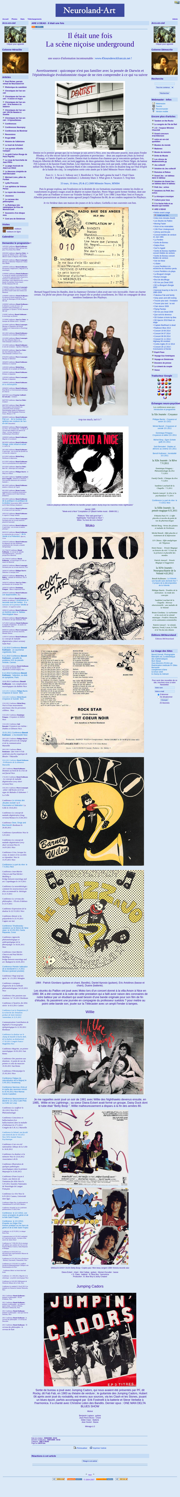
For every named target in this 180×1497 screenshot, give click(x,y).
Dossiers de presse (161, 363)
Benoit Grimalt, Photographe (163, 654)
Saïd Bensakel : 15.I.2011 (165, 448)
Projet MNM (9, 138)
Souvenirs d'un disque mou (14, 214)
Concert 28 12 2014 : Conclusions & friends (162, 348)
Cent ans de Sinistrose (14, 219)
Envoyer (165, 700)
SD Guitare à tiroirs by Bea (165, 317)
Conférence (7, 1213)
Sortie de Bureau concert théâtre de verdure (164, 257)
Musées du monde (161, 145)
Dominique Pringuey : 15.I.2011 (165, 434)
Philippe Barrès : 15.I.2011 (165, 420)
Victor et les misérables (163, 226)
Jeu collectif (158, 165)
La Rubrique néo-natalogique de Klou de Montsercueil (13, 207)
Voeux (156, 370)
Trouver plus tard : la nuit (164, 303)
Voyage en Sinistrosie (162, 359)
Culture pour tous (161, 200)
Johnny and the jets (162, 232)
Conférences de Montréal (15, 131)
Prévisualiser (80, 1448)
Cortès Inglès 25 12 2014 (164, 344)
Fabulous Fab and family (164, 295)
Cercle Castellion (9, 1094)
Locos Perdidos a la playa (164, 271)
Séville (23, 605)
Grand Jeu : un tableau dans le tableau (163, 177)
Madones (157, 149)
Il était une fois (162, 215)
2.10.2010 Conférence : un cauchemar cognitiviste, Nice (14, 650)
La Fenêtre (158, 240)
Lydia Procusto (10, 183)
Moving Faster (160, 224)
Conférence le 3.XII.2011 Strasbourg (14, 1080)
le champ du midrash (160, 674)
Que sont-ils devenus (163, 315)
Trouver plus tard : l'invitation (166, 301)
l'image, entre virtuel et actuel (14, 444)
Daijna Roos (159, 245)
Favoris (158, 106)
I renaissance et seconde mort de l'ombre (15, 601)
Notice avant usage (162, 212)
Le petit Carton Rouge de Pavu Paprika (15, 155)
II (25, 602)
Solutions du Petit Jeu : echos (163, 192)
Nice (12, 693)
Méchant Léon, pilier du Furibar (14, 178)
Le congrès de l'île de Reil (164, 124)
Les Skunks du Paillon (163, 221)
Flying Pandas (160, 309)
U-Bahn (157, 264)
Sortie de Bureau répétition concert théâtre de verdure (164, 252)
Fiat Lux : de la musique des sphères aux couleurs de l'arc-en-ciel (14, 421)
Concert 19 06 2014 (162, 331)
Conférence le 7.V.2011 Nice (164, 501)
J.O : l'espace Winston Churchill (163, 129)
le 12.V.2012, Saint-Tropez (15, 1215)
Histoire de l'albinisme (14, 141)
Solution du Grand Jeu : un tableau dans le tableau (163, 182)
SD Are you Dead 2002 (163, 282)
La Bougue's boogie (162, 274)
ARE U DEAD (159, 209)
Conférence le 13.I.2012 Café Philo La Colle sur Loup (14, 1101)
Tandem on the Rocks (162, 121)
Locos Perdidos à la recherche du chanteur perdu (165, 267)
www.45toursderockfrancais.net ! (113, 58)
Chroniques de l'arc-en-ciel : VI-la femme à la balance (14, 104)
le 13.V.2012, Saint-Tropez (15, 1224)
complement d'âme (159, 670)
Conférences (9, 124)
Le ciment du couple (162, 366)
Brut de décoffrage (161, 280)
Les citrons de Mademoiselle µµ (159, 160)
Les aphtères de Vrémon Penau (14, 187)
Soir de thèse (159, 261)
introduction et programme (164, 409)
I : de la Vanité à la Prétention (14, 535)
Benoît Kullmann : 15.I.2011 (164, 454)
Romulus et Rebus (161, 172)
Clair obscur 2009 (161, 306)
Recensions (9, 134)
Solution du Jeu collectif (164, 169)
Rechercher (164, 93)
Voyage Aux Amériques (163, 356)
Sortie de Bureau (161, 242)
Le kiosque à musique (163, 196)
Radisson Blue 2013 (162, 328)
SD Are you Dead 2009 (163, 312)
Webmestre (160, 104)
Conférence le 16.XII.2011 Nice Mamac (14, 1089)
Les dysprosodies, (9, 595)
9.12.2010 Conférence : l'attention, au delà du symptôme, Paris (14, 675)
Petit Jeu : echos (160, 187)
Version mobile (161, 111)
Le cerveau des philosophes (10, 200)
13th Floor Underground (164, 229)
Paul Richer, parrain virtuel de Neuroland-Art (13, 82)
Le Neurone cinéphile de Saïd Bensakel (14, 172)
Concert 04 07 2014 (162, 333)
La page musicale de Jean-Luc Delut (13, 167)
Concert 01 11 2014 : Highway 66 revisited (162, 340)
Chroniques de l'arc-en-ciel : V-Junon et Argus (14, 97)
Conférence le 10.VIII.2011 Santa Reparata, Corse (15, 929)
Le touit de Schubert (13, 145)
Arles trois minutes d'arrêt (164, 218)
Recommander (161, 109)
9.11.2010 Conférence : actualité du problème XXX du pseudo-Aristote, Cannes (14, 659)
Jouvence (8, 196)
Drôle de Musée (160, 156)
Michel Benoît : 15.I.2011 (164, 427)
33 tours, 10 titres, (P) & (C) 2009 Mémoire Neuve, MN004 (90, 183)
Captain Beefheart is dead (165, 325)
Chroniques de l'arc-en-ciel (14, 92)
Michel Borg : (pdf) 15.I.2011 (165, 441)
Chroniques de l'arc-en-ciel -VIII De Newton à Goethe (14, 112)
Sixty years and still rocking (165, 298)
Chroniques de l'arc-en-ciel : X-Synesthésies (14, 119)
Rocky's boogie (160, 277)
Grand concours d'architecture (160, 135)
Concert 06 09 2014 (162, 336)
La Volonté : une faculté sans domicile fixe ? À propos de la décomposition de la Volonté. (165, 581)
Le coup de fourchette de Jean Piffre (15, 161)
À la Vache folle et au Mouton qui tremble (162, 204)
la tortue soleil (157, 672)
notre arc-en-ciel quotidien (160, 140)
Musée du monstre (161, 152)
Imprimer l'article (98, 1448)
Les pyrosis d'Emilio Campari (13, 150)
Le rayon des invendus (14, 192)
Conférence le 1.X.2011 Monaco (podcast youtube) (15, 969)
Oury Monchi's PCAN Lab (162, 663)
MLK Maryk (156, 661)
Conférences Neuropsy (14, 127)
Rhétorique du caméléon (15, 87)
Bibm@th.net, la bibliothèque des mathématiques (163, 658)
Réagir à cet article (90, 1461)
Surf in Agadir (159, 248)
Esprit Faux (158, 352)
